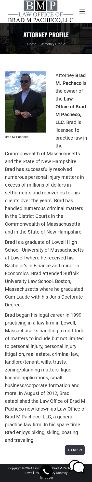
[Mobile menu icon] (82, 11)
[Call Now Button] (46, 471)
